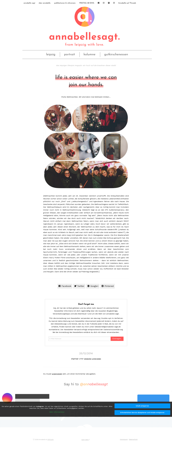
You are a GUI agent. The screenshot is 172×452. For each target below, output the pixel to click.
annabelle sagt (29, 3)
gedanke (87, 359)
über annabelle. (45, 3)
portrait (69, 54)
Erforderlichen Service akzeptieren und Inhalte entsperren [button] (142, 412)
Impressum (124, 439)
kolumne (89, 54)
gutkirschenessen (116, 54)
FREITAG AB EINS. (86, 3)
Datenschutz (133, 439)
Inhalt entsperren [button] (142, 406)
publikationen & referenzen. (65, 3)
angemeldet (57, 374)
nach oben (85, 439)
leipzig (50, 54)
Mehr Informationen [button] (56, 412)
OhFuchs (50, 439)
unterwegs (96, 359)
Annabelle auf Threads (127, 3)
